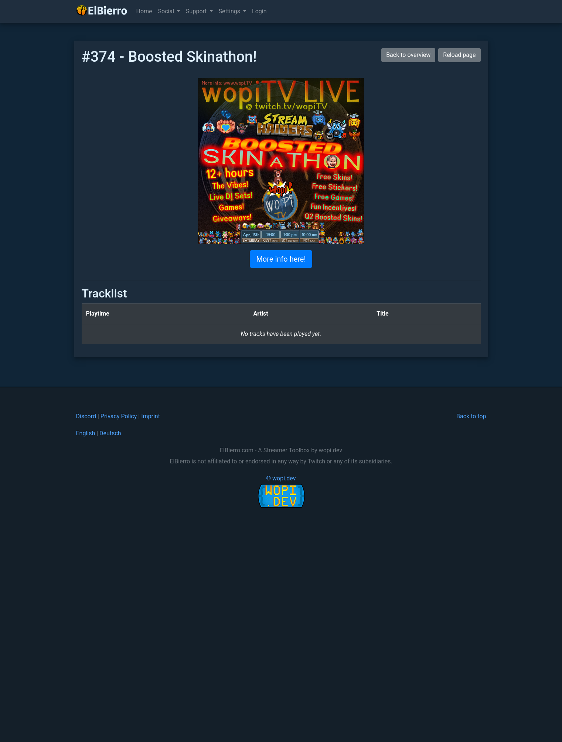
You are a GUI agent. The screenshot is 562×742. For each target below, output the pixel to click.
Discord (86, 416)
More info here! (281, 259)
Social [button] (167, 11)
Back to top (471, 416)
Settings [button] (230, 11)
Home (144, 11)
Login (259, 11)
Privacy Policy (119, 416)
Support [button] (197, 11)
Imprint (150, 416)
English (85, 433)
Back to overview (408, 54)
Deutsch (110, 433)
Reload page (459, 54)
